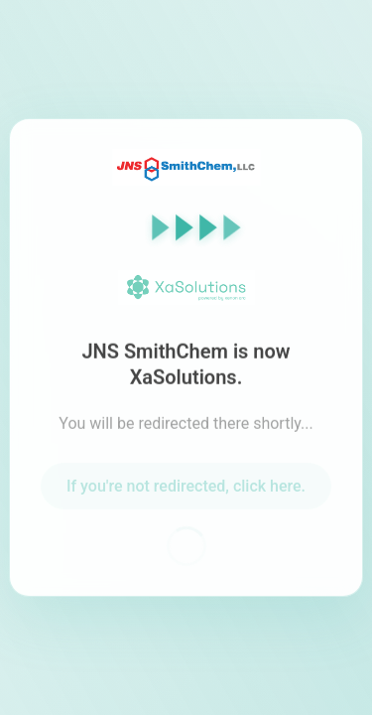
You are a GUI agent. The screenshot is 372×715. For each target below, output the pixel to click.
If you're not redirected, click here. (186, 488)
